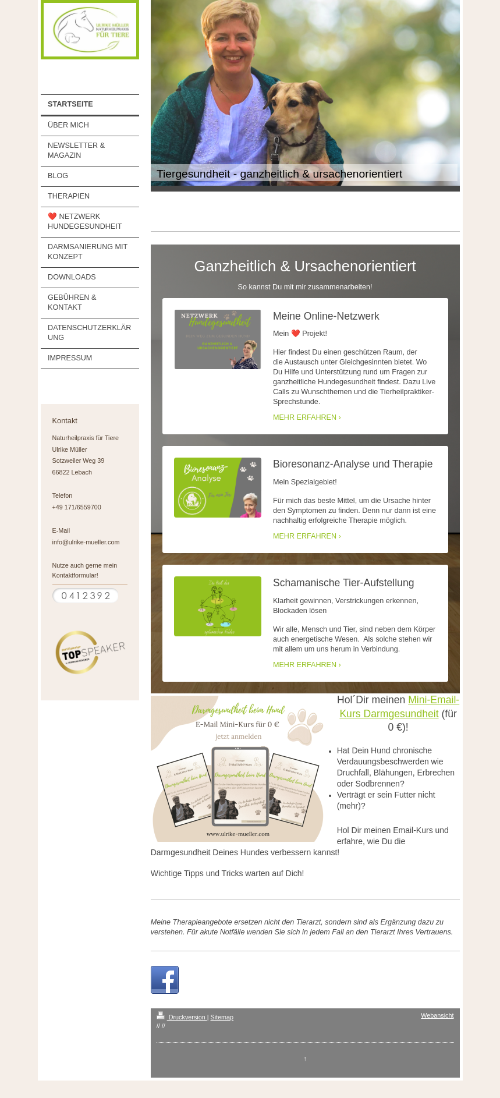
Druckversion (182, 1017)
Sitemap (222, 1017)
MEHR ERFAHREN (304, 417)
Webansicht (437, 1015)
